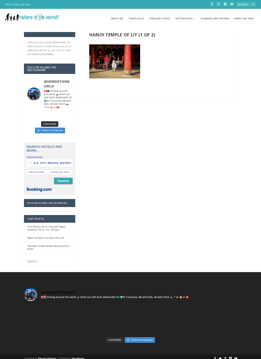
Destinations (184, 15)
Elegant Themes (47, 355)
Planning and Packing (215, 15)
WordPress (78, 355)
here (49, 51)
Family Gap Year (244, 15)
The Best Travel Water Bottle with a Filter (48, 244)
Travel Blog (136, 15)
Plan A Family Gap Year (17, 4)
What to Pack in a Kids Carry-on (45, 234)
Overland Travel (159, 15)
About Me (117, 15)
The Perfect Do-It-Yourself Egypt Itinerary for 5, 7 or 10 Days (46, 225)
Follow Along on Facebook (47, 199)
